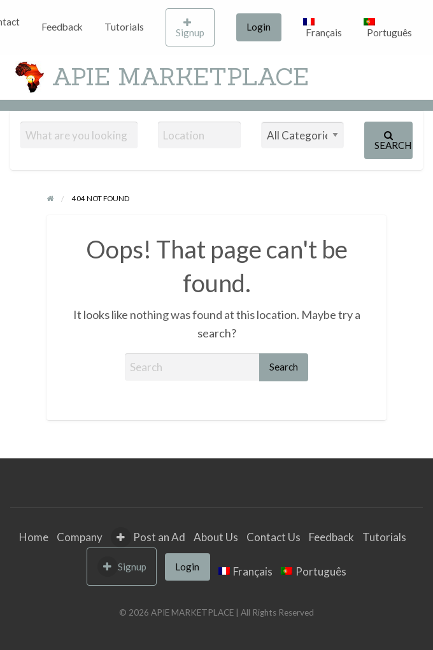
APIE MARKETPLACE (180, 76)
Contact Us (273, 537)
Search (392, 140)
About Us (216, 537)
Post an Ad (148, 537)
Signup (190, 28)
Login (258, 26)
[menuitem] (62, 27)
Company (80, 537)
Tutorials (124, 26)
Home (33, 537)
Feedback (62, 26)
